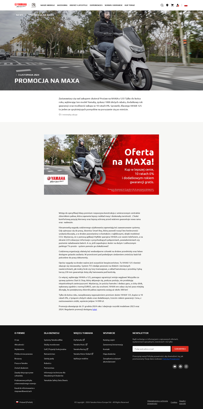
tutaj (94, 309)
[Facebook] (180, 366)
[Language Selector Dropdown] (186, 5)
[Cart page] (172, 5)
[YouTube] (174, 366)
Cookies (174, 402)
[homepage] (21, 5)
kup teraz (130, 5)
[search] (162, 5)
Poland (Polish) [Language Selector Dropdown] (24, 402)
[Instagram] (186, 366)
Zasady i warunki (182, 402)
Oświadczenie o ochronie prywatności (157, 402)
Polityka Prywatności (171, 359)
